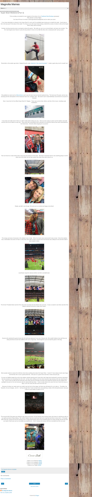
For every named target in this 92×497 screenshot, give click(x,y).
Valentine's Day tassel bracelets (39, 63)
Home (34, 483)
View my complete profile (6, 492)
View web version (34, 486)
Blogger (37, 495)
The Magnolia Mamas (7, 490)
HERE (40, 460)
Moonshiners (20, 95)
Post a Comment (6, 478)
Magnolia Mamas (10, 4)
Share (3, 471)
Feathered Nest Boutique (47, 16)
